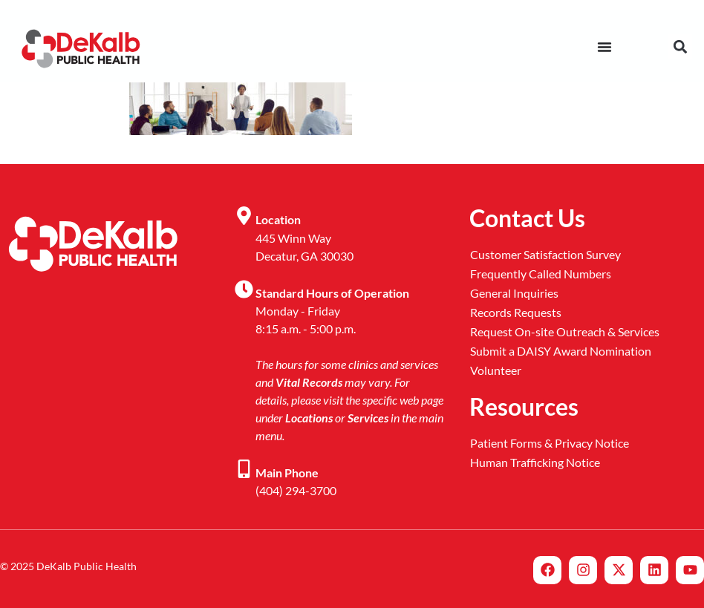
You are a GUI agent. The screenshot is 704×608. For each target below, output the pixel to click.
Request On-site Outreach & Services (564, 331)
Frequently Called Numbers (540, 274)
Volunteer (495, 370)
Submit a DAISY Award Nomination (560, 351)
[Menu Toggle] (604, 46)
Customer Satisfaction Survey (545, 254)
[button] (680, 46)
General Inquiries (514, 293)
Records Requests (515, 312)
